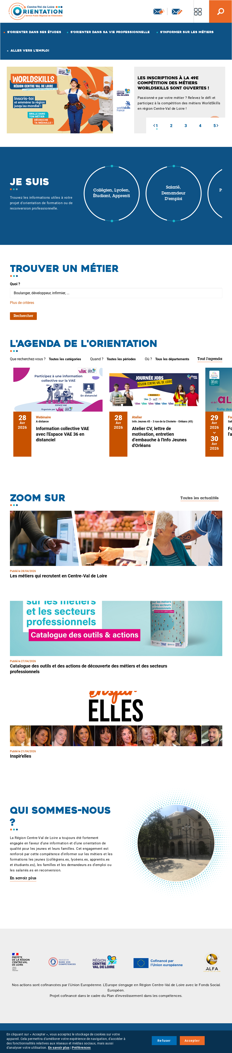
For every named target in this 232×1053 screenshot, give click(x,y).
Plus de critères (22, 303)
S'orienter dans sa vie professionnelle (110, 32)
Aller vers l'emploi (30, 50)
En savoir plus (23, 878)
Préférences (81, 1047)
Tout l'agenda (209, 359)
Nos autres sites (198, 11)
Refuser (164, 1040)
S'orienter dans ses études (34, 32)
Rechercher (23, 316)
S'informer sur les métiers (187, 32)
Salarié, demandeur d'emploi (173, 193)
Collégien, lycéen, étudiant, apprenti (111, 193)
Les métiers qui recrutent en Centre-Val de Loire (58, 576)
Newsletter (159, 11)
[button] (154, 125)
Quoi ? (15, 284)
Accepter (192, 1040)
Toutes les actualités (199, 498)
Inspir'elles (20, 756)
